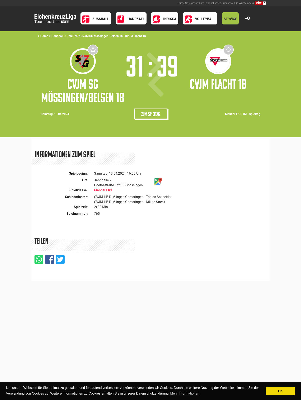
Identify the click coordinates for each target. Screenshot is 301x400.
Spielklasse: (78, 190)
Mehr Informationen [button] (184, 393)
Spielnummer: (77, 214)
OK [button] (280, 391)
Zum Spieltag (150, 113)
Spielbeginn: (78, 173)
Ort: (85, 180)
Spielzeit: (81, 207)
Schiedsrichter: (76, 197)
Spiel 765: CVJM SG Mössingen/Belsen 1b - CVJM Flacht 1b (106, 36)
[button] (95, 18)
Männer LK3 (103, 190)
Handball (57, 36)
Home (44, 36)
